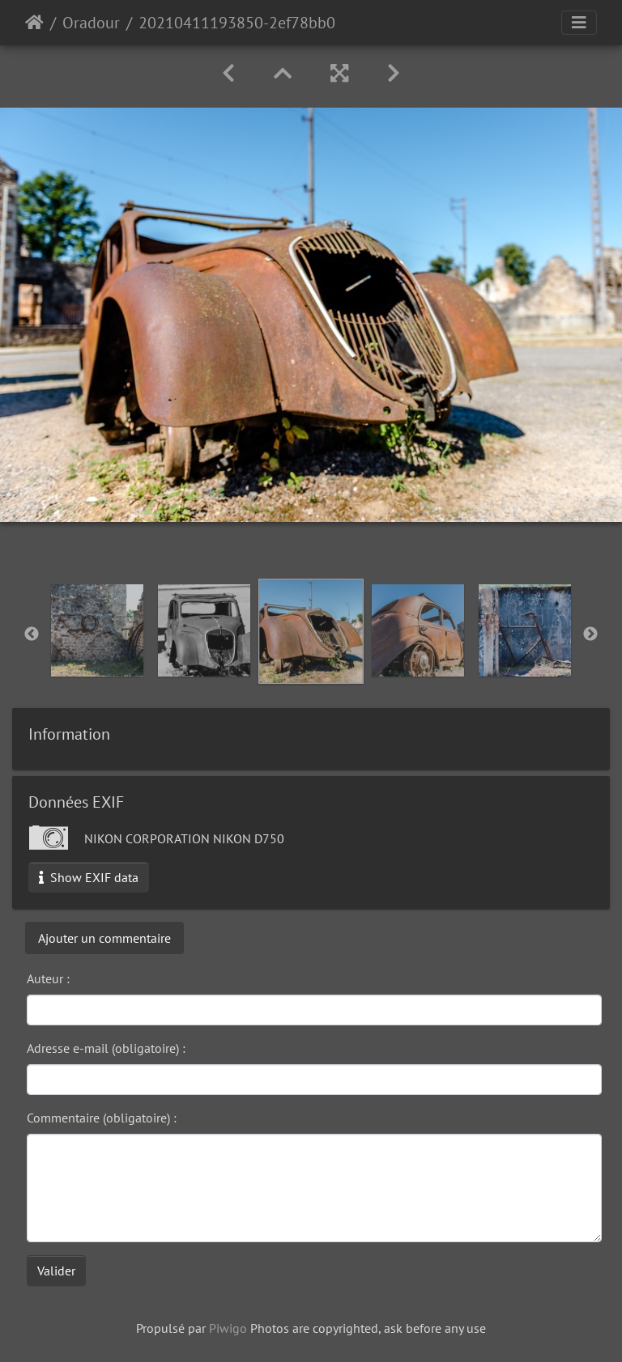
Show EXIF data (88, 877)
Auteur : (48, 978)
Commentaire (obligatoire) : (102, 1118)
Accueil (34, 23)
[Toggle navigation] (579, 23)
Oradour (91, 22)
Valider (56, 1270)
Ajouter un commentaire (104, 938)
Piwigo (228, 1328)
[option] (97, 630)
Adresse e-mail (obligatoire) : (106, 1048)
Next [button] (590, 634)
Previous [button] (31, 634)
